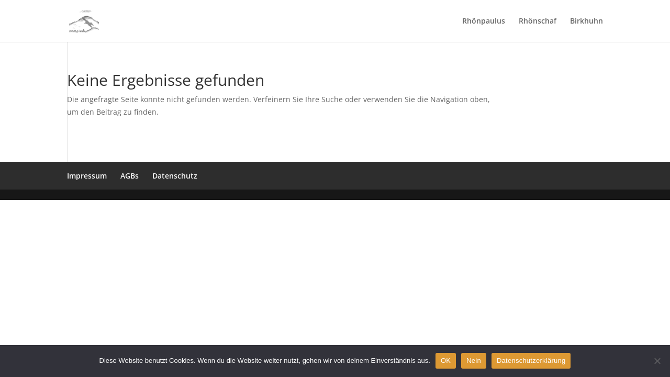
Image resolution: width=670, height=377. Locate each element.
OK (446, 360)
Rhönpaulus (483, 21)
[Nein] (657, 361)
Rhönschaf (537, 21)
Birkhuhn (586, 21)
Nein (473, 360)
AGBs (129, 176)
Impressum (87, 176)
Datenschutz (174, 176)
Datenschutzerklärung (531, 360)
